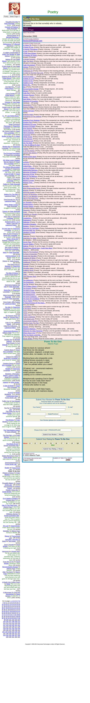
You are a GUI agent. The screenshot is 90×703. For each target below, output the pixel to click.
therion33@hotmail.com (30, 41)
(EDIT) (26, 17)
